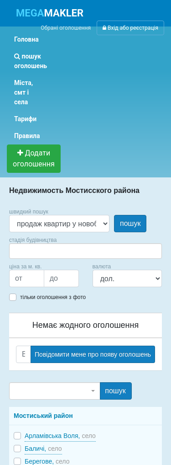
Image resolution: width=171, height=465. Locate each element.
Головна (26, 39)
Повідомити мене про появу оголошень (93, 354)
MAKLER (49, 13)
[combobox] (85, 251)
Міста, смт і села (23, 92)
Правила (27, 135)
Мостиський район (43, 415)
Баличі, (43, 448)
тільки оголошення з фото (53, 297)
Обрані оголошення (66, 28)
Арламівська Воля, (60, 435)
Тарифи (25, 119)
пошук (130, 223)
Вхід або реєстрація (130, 28)
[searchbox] (25, 251)
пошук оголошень (30, 61)
